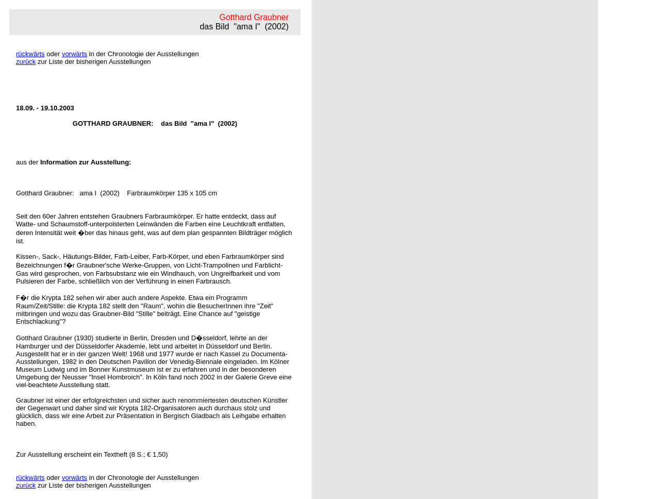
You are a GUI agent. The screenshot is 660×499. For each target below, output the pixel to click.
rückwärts (30, 54)
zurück (26, 61)
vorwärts (74, 54)
